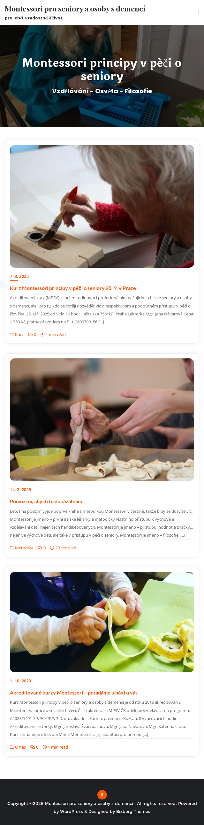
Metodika (21, 548)
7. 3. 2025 (19, 276)
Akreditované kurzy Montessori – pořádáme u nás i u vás (74, 692)
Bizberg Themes (133, 811)
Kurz (17, 334)
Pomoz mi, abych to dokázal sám (46, 501)
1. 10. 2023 (20, 681)
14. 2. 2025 (20, 489)
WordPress (71, 811)
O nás (18, 747)
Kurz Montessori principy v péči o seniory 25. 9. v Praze (73, 288)
